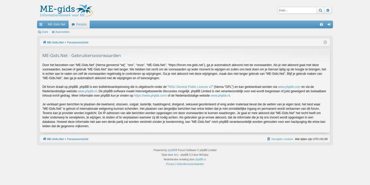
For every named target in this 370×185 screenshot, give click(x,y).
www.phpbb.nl (87, 91)
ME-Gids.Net (57, 24)
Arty (176, 154)
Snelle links (42, 25)
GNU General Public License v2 (190, 87)
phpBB (171, 150)
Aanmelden (62, 31)
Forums (81, 24)
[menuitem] (321, 24)
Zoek (45, 31)
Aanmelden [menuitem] (330, 25)
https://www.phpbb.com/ (150, 95)
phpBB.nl (200, 159)
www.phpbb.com (289, 87)
